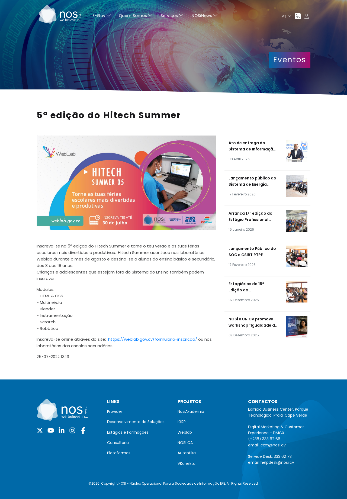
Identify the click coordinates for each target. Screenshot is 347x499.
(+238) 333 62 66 (264, 439)
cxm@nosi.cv (273, 445)
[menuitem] (101, 16)
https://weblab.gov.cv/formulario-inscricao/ (152, 339)
